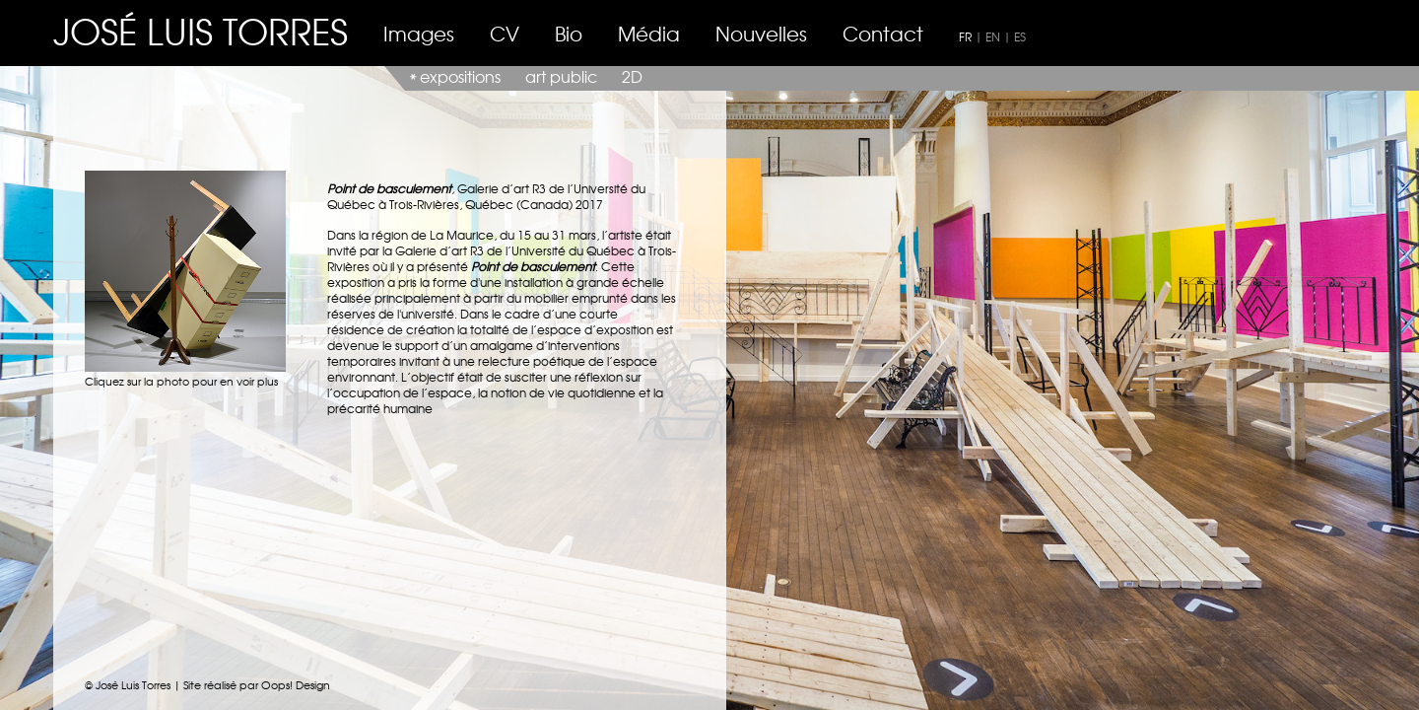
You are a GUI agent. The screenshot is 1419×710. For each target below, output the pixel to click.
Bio (568, 33)
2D (632, 76)
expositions (460, 76)
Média (649, 33)
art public (561, 76)
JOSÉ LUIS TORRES (200, 30)
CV (504, 33)
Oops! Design (295, 684)
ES (1020, 36)
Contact (883, 33)
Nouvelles (761, 33)
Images (418, 33)
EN (992, 36)
